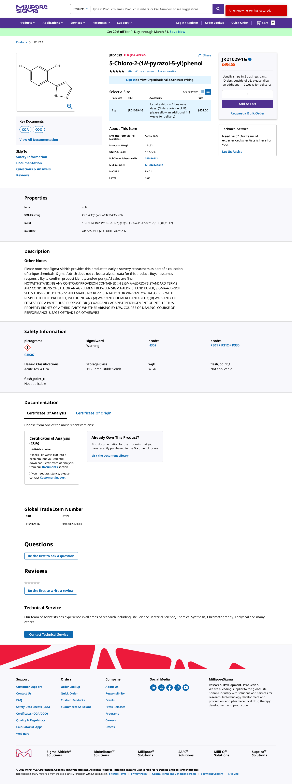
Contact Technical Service (48, 634)
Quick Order (239, 23)
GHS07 (29, 355)
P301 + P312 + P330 (224, 345)
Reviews (22, 175)
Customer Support (52, 477)
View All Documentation (38, 140)
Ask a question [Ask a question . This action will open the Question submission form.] (167, 71)
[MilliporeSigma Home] (31, 9)
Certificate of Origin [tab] (94, 413)
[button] (187, 23)
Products (21, 42)
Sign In (131, 80)
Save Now (177, 31)
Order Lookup (214, 23)
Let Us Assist (232, 152)
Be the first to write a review (52, 591)
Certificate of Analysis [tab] (46, 413)
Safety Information (31, 157)
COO (39, 129)
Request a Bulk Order (247, 113)
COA (25, 129)
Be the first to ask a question (51, 556)
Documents (50, 467)
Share (204, 55)
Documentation (29, 163)
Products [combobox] (79, 9)
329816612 (151, 158)
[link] (36, 686)
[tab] (25, 42)
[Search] (218, 9)
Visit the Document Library (109, 455)
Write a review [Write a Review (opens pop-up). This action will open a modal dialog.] (144, 71)
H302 (152, 345)
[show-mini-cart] (266, 23)
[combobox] (147, 9)
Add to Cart (247, 104)
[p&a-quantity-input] (248, 94)
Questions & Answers (33, 169)
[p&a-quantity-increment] (270, 94)
